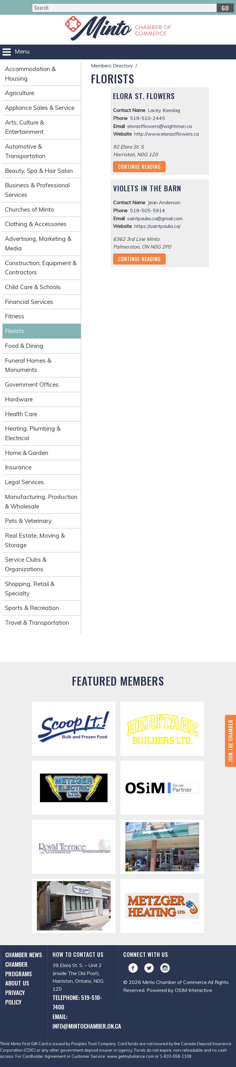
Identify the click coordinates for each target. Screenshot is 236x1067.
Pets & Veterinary (28, 520)
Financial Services (29, 301)
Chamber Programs (18, 969)
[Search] (133, 7)
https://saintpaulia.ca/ (157, 226)
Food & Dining (24, 345)
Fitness (14, 316)
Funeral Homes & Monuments (28, 365)
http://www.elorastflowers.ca (166, 134)
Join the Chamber (230, 741)
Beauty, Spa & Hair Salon (39, 170)
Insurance (18, 467)
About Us (17, 982)
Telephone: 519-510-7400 (77, 1002)
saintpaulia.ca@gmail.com (155, 218)
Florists (14, 331)
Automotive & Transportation (25, 151)
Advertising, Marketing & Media (38, 243)
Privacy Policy (15, 997)
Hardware (19, 399)
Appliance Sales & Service (39, 107)
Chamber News (23, 954)
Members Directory (112, 65)
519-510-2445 (147, 118)
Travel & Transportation (37, 622)
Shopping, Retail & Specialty (29, 588)
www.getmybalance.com (130, 1056)
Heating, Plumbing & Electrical (33, 433)
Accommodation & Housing (30, 73)
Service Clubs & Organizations (25, 564)
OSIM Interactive (193, 990)
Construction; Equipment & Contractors (41, 267)
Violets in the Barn (147, 187)
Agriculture (19, 93)
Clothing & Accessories (36, 224)
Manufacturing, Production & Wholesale (41, 501)
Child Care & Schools (33, 287)
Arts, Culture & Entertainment (24, 127)
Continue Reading (139, 166)
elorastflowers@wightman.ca (159, 126)
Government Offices (32, 384)
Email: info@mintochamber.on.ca (83, 1021)
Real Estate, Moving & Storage (35, 540)
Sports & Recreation (32, 607)
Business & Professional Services (37, 189)
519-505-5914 (147, 210)
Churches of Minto (29, 209)
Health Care (21, 414)
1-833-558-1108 (175, 1056)
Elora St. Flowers (144, 95)
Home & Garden (26, 452)
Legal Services (24, 482)
